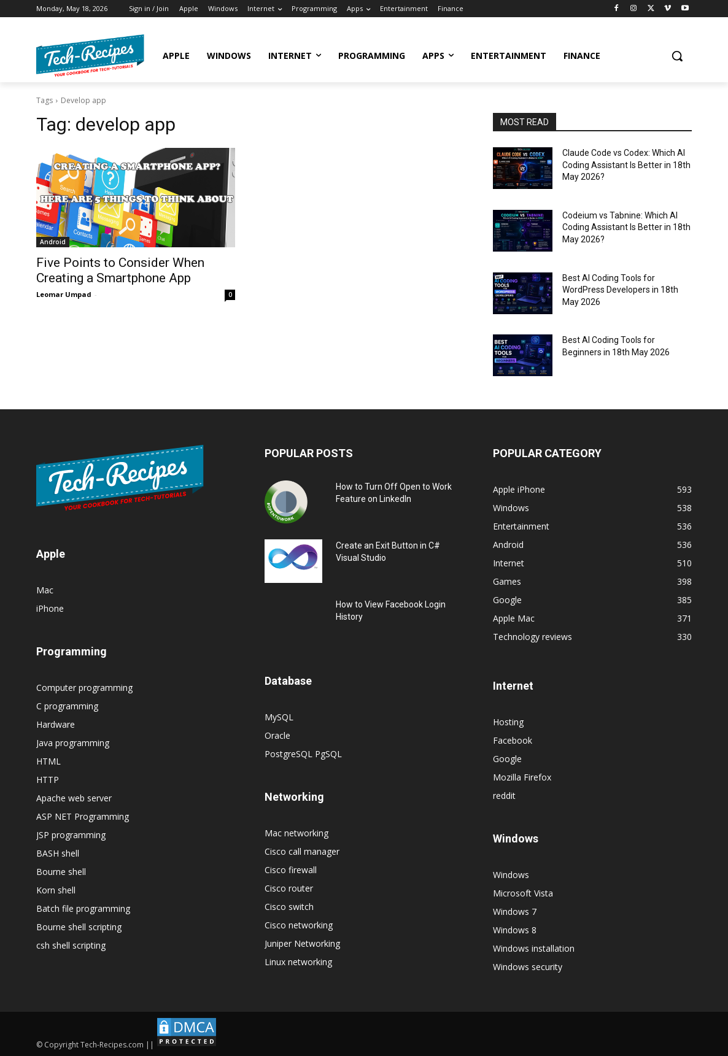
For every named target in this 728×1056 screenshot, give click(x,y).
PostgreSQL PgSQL (303, 754)
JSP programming (71, 835)
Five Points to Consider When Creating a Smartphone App (120, 270)
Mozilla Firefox (522, 777)
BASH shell (57, 853)
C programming (67, 706)
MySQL (279, 717)
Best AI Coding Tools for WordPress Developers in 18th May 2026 (620, 290)
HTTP (47, 779)
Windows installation (534, 948)
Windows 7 (514, 911)
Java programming (72, 743)
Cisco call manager (302, 851)
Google (507, 759)
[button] (677, 56)
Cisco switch (289, 906)
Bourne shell (61, 871)
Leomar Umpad (63, 294)
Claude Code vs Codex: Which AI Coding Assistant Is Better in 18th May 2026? (626, 165)
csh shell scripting (71, 945)
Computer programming (84, 687)
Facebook (512, 740)
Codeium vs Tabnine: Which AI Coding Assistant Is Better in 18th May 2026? (626, 227)
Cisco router (289, 888)
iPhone (50, 608)
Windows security (527, 967)
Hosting (508, 722)
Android (53, 241)
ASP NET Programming (82, 816)
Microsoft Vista (523, 893)
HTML (48, 761)
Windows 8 (514, 930)
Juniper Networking (302, 943)
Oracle (277, 735)
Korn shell (56, 890)
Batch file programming (83, 908)
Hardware (55, 724)
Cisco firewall (291, 870)
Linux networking (298, 962)
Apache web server (74, 798)
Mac (44, 590)
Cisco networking (299, 925)
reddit (504, 795)
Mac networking (296, 833)
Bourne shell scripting (79, 927)
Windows (511, 875)
